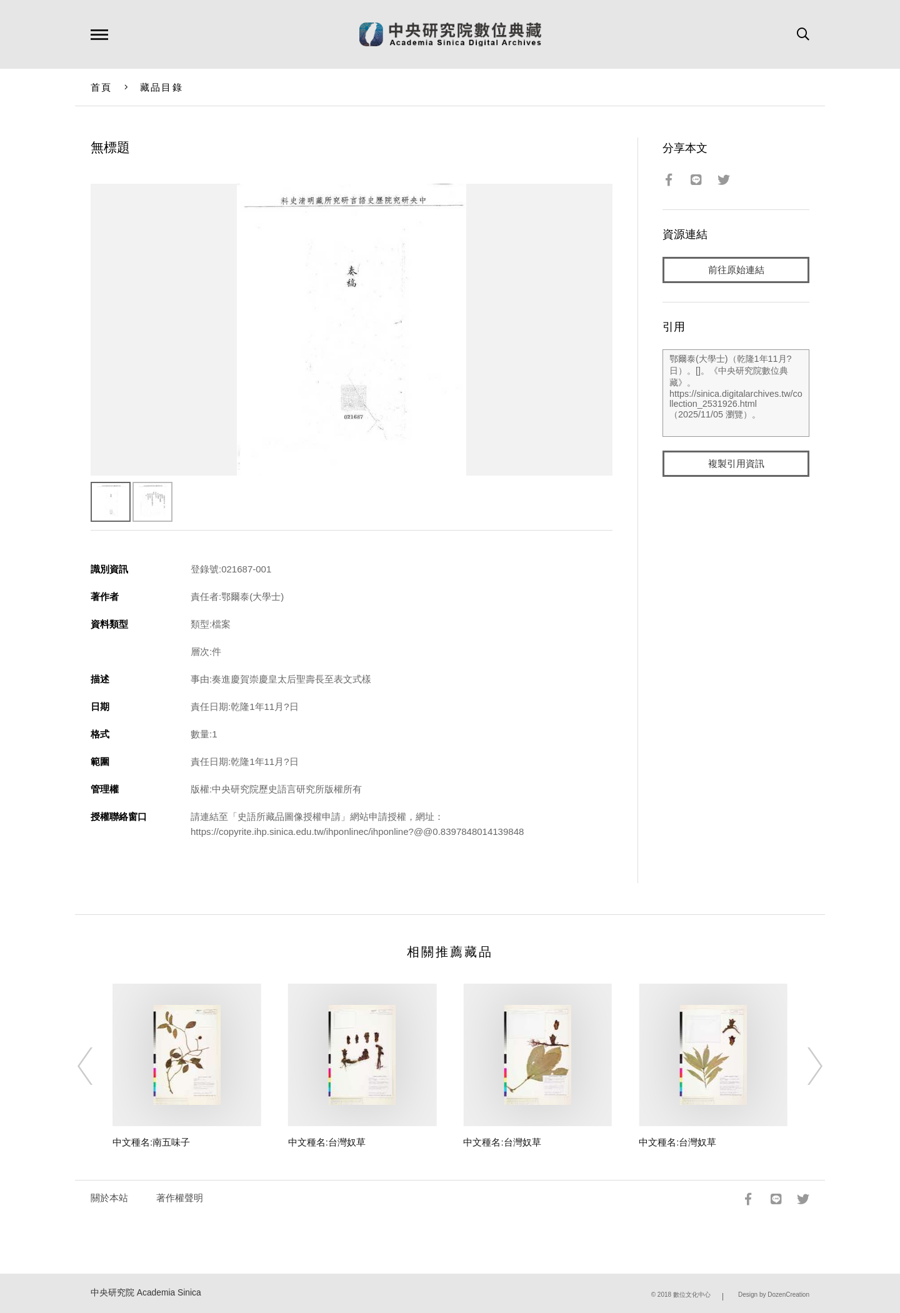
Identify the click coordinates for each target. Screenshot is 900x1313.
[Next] (803, 1066)
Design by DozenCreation (773, 1294)
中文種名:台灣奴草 (327, 1142)
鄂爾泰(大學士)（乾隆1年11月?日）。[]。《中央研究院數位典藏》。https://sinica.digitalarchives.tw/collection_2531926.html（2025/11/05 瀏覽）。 (735, 393)
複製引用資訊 (736, 463)
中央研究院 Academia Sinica (146, 1292)
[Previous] (96, 1066)
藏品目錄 (161, 87)
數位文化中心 (692, 1294)
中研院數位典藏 (450, 34)
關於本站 (109, 1197)
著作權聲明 (179, 1197)
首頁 (101, 87)
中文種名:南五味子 (151, 1142)
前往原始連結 (736, 269)
